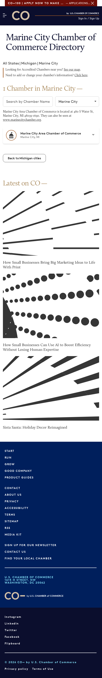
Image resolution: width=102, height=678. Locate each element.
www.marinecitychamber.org (22, 120)
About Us (13, 494)
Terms (10, 514)
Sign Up (94, 18)
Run (8, 457)
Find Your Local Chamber (28, 558)
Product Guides (19, 477)
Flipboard (12, 643)
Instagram (13, 616)
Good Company (18, 470)
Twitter (11, 630)
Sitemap (11, 521)
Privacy (12, 501)
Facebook (12, 636)
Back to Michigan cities (24, 158)
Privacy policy (16, 668)
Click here (80, 75)
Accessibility (17, 508)
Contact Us (15, 551)
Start (9, 450)
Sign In (82, 18)
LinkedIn (12, 623)
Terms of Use (42, 668)
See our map (72, 69)
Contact (12, 488)
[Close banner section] (97, 3)
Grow (10, 464)
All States (11, 63)
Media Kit (13, 534)
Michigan (29, 63)
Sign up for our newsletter (31, 545)
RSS (7, 527)
